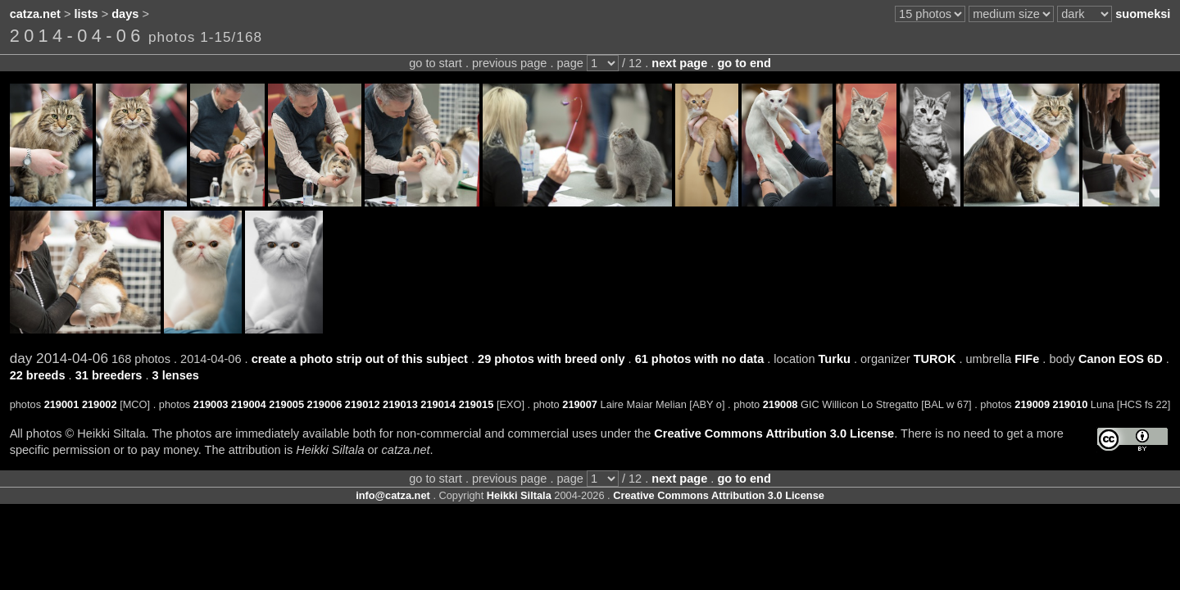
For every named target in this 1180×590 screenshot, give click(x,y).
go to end (743, 63)
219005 (286, 404)
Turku (835, 358)
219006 (325, 404)
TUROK (935, 358)
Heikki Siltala (519, 495)
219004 (248, 404)
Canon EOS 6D (1120, 358)
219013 (400, 404)
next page (679, 63)
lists (86, 13)
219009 (1032, 404)
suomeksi (1142, 13)
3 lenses (175, 375)
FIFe (1026, 358)
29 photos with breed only (551, 358)
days (124, 13)
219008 (780, 404)
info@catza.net (393, 495)
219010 (1070, 404)
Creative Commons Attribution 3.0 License (774, 433)
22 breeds (38, 375)
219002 (99, 404)
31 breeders (109, 375)
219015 (476, 404)
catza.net (35, 13)
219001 (61, 404)
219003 (211, 404)
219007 (579, 404)
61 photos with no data (700, 358)
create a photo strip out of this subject (360, 358)
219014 (438, 404)
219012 (362, 404)
